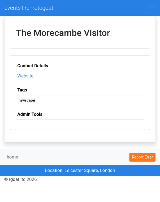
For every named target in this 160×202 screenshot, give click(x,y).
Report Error (142, 157)
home (12, 157)
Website (25, 76)
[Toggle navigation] (152, 7)
